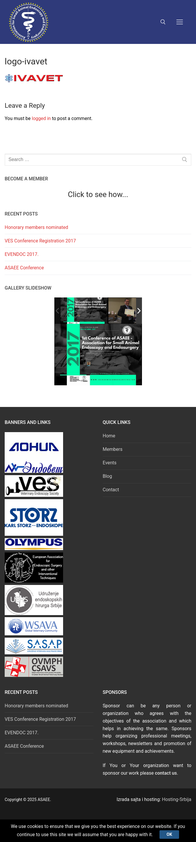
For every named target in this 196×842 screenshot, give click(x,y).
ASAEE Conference (24, 268)
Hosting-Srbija (177, 799)
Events (110, 463)
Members (113, 449)
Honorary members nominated (36, 227)
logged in (41, 118)
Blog (107, 476)
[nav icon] (179, 22)
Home (109, 436)
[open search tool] (163, 22)
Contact (111, 489)
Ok (169, 834)
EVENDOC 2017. (22, 254)
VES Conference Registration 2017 (40, 241)
